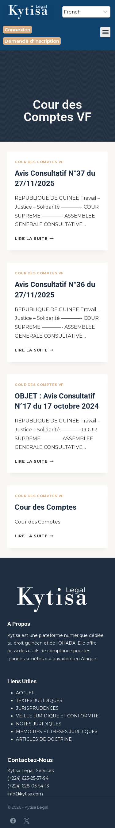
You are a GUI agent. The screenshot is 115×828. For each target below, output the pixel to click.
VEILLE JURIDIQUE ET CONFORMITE (57, 716)
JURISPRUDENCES (37, 708)
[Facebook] (13, 820)
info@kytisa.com (25, 794)
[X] (26, 820)
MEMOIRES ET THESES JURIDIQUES (57, 731)
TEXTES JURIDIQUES (39, 700)
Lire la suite (34, 238)
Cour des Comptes (45, 507)
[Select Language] (86, 12)
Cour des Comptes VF (39, 162)
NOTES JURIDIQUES (38, 724)
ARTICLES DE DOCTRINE (44, 739)
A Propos (18, 624)
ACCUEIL (26, 693)
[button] (105, 32)
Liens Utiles (21, 681)
